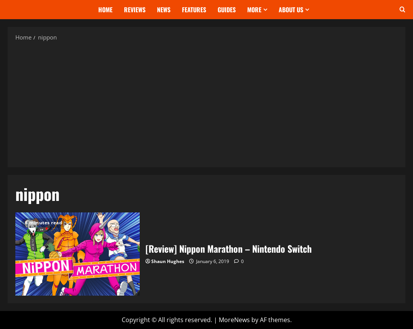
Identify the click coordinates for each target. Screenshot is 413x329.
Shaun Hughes (167, 261)
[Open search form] (402, 9)
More (254, 9)
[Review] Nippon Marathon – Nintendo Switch (77, 253)
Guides (227, 9)
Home (105, 9)
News (163, 9)
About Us (291, 9)
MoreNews (234, 320)
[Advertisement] (206, 104)
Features (194, 9)
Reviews (134, 9)
